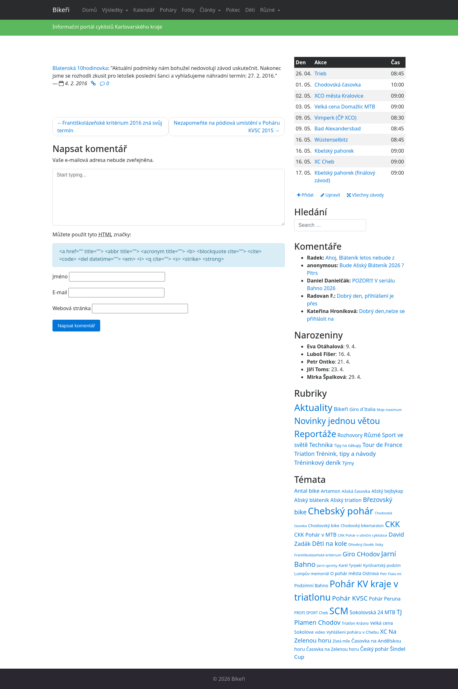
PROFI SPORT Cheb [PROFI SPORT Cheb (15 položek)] (311, 612)
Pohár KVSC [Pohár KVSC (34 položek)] (350, 598)
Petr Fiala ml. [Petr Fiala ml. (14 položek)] (391, 573)
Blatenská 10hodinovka (80, 68)
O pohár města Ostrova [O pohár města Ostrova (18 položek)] (354, 573)
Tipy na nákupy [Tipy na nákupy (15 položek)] (347, 445)
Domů (89, 9)
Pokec (233, 9)
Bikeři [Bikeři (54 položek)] (341, 409)
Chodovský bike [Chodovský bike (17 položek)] (323, 526)
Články (208, 9)
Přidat (305, 195)
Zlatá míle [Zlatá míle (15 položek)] (341, 641)
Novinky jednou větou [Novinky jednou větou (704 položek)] (337, 421)
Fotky (188, 9)
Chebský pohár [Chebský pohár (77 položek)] (340, 511)
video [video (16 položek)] (320, 632)
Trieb (321, 73)
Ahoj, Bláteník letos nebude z (359, 257)
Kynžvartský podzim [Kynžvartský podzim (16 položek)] (381, 565)
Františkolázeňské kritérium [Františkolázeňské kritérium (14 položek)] (317, 555)
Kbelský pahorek (334, 150)
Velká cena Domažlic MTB (345, 106)
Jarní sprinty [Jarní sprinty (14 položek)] (327, 565)
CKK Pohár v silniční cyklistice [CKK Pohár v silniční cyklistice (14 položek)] (362, 535)
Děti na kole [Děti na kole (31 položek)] (329, 543)
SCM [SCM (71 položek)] (338, 610)
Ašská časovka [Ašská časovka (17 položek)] (356, 491)
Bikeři (61, 9)
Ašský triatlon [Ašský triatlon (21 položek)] (346, 500)
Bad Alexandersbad (338, 128)
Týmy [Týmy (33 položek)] (348, 463)
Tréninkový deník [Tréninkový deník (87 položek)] (317, 462)
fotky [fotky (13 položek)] (379, 545)
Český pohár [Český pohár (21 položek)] (374, 648)
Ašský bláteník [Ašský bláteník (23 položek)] (311, 500)
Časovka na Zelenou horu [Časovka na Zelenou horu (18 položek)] (332, 649)
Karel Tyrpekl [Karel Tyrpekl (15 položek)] (350, 565)
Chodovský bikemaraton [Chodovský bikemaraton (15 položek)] (362, 525)
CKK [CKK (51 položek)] (392, 524)
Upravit (331, 195)
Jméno (60, 276)
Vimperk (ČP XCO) (336, 117)
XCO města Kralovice (339, 95)
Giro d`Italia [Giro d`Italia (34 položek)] (362, 409)
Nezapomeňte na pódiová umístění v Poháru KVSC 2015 (227, 126)
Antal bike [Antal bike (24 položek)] (306, 491)
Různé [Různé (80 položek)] (372, 435)
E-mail (59, 292)
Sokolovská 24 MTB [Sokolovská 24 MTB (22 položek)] (372, 612)
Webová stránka (71, 308)
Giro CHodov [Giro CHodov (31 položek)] (361, 554)
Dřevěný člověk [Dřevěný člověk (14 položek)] (361, 544)
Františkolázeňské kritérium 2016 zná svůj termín (109, 126)
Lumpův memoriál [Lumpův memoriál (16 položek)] (311, 573)
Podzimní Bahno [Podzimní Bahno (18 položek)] (311, 585)
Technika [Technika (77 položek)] (321, 445)
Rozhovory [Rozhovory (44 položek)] (350, 435)
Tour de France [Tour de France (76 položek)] (382, 445)
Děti (250, 9)
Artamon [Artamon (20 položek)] (330, 491)
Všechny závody (367, 195)
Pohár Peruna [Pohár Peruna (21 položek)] (384, 598)
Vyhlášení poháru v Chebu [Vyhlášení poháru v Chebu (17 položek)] (352, 632)
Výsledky (113, 9)
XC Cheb (324, 161)
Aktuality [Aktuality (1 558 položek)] (313, 407)
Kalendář (144, 9)
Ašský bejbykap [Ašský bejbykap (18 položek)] (387, 491)
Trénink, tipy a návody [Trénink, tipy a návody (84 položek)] (346, 453)
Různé (268, 9)
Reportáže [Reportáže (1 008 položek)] (315, 434)
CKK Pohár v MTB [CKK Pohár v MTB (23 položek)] (315, 534)
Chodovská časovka (338, 84)
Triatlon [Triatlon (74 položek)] (304, 453)
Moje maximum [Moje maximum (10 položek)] (389, 409)
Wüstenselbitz (331, 139)
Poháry (168, 9)
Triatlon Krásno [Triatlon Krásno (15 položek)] (355, 623)
